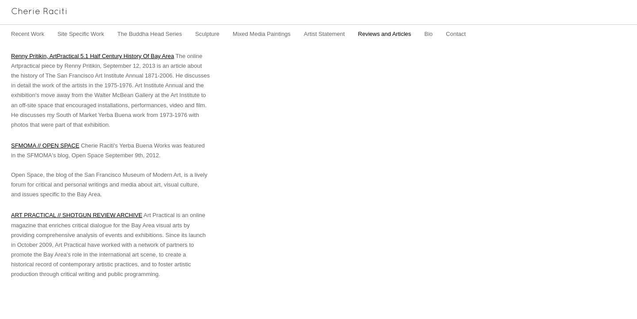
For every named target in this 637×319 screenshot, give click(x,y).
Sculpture (207, 34)
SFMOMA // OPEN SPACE (45, 145)
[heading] (34, 12)
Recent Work (27, 34)
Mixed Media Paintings (262, 34)
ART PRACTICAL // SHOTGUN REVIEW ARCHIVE (76, 215)
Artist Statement (324, 34)
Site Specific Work (81, 34)
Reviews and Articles (384, 34)
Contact (456, 34)
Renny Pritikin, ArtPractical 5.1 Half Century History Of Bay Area (92, 56)
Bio (428, 34)
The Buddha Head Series (149, 34)
